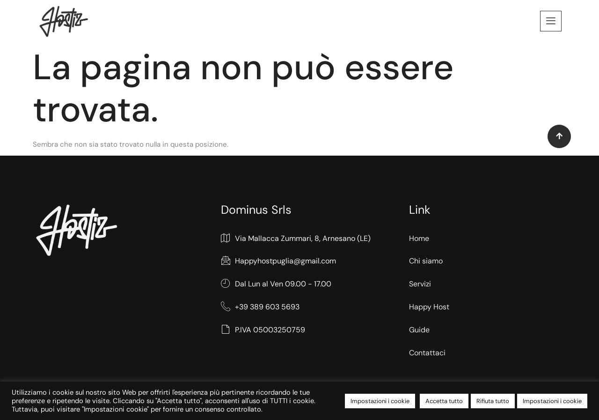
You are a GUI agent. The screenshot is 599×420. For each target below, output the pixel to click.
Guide (419, 330)
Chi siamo (426, 261)
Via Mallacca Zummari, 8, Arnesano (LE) (296, 239)
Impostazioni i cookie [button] (380, 401)
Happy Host (429, 307)
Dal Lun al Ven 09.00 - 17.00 (276, 284)
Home (419, 238)
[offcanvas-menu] (551, 21)
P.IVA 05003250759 (263, 330)
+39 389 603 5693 (260, 307)
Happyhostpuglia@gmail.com (278, 261)
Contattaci (427, 353)
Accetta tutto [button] (444, 401)
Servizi (420, 284)
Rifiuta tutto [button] (492, 401)
